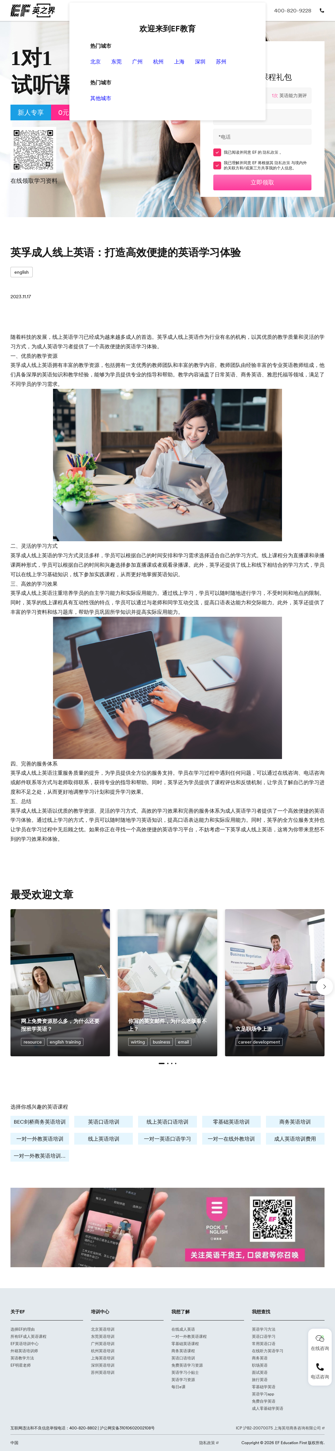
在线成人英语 (183, 1329)
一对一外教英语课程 (189, 1336)
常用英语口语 (263, 1343)
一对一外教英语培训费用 (41, 1155)
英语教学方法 (22, 1358)
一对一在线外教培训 (231, 1138)
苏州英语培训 (103, 1372)
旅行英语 (260, 1379)
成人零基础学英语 (267, 1408)
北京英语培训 (103, 1329)
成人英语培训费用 (295, 1138)
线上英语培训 (103, 1138)
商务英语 (260, 1358)
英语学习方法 (263, 1329)
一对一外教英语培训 (39, 1138)
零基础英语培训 (231, 1121)
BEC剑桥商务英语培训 (40, 1121)
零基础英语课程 (185, 1343)
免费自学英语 (263, 1401)
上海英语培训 (103, 1358)
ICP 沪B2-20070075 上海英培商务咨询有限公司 (279, 1428)
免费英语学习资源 (187, 1365)
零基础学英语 (263, 1387)
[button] (162, 1063)
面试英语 (260, 1372)
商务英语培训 (295, 1121)
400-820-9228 (292, 10)
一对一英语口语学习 (167, 1138)
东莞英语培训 (103, 1336)
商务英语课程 (183, 1351)
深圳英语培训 (103, 1365)
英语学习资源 (183, 1379)
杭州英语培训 (103, 1351)
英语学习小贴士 (185, 1372)
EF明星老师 (20, 1365)
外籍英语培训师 (24, 1351)
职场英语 (260, 1365)
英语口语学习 (263, 1336)
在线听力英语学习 (267, 1351)
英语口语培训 (103, 1121)
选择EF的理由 (22, 1329)
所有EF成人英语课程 (28, 1336)
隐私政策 (271, 152)
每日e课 (178, 1387)
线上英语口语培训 (167, 1121)
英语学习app (263, 1394)
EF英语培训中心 (24, 1343)
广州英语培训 (103, 1343)
